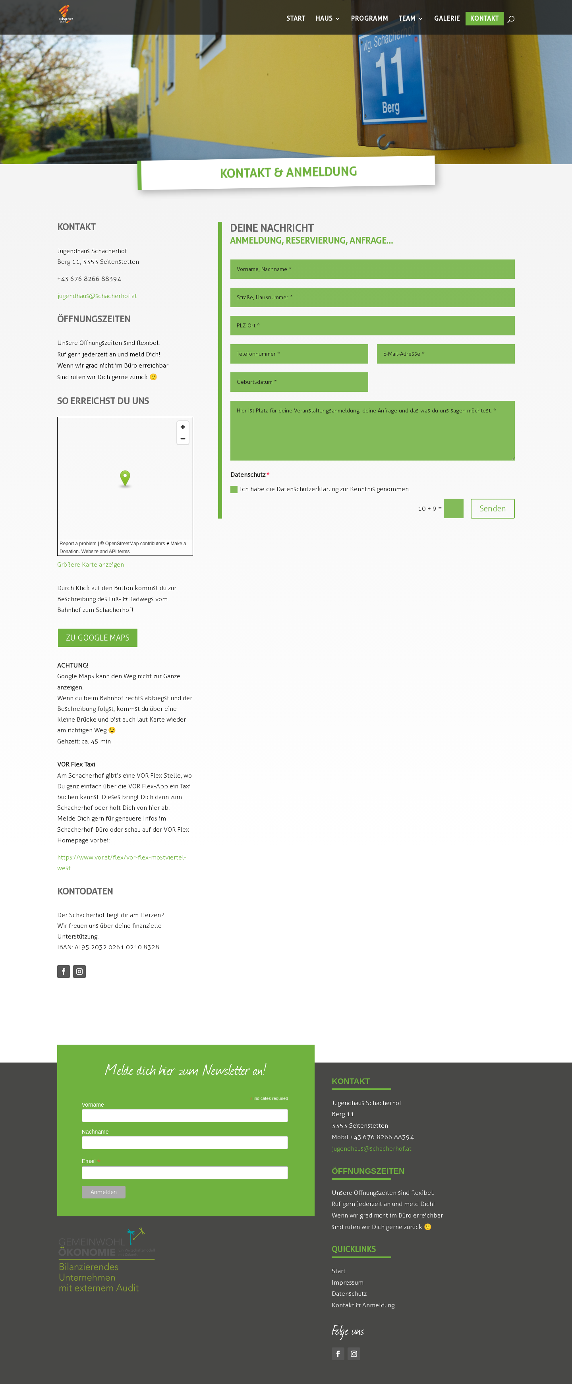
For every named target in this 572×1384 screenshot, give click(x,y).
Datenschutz (349, 1293)
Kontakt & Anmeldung (363, 1305)
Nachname (95, 1131)
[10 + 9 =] (454, 508)
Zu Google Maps (97, 638)
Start (339, 1271)
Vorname (93, 1104)
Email (91, 1161)
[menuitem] (295, 18)
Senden (492, 508)
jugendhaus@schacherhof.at (97, 296)
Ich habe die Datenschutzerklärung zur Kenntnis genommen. (320, 489)
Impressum (347, 1282)
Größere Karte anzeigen (90, 564)
